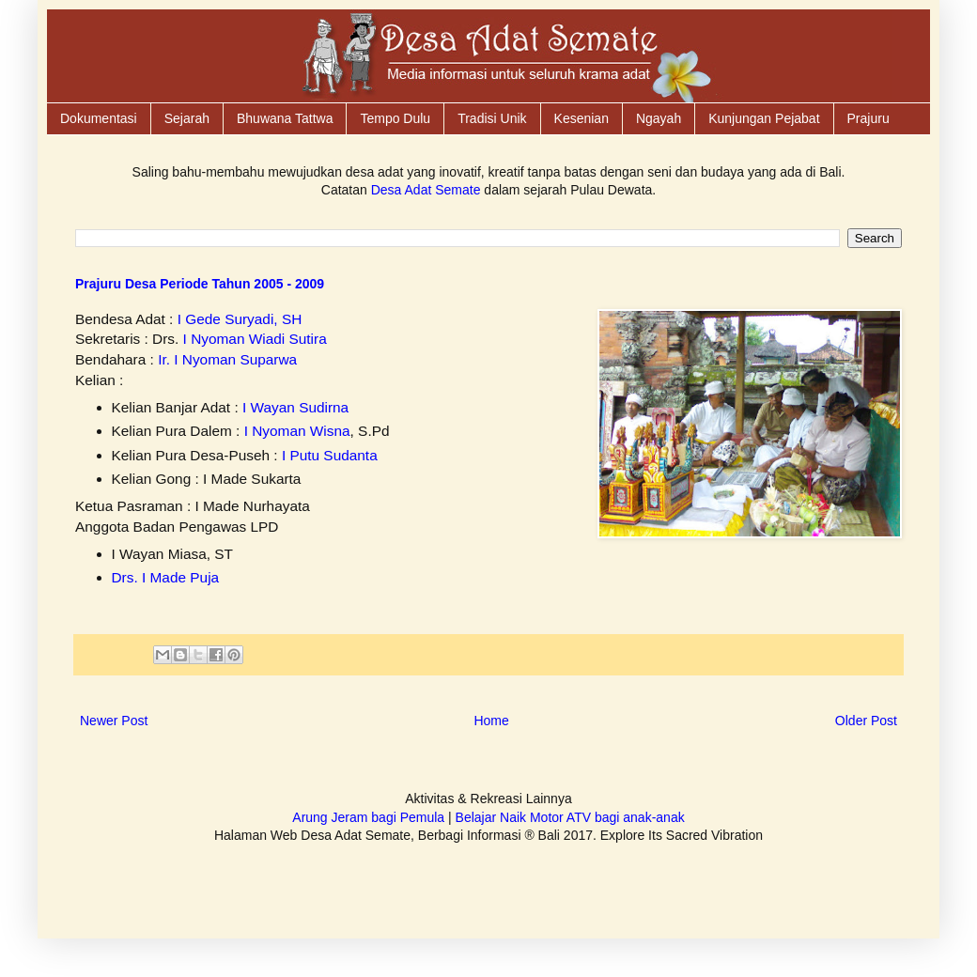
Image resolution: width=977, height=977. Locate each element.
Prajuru (868, 118)
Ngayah (658, 118)
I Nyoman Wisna (297, 431)
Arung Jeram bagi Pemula (368, 817)
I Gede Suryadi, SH (240, 319)
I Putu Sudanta (330, 455)
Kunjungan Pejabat (763, 118)
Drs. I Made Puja (166, 577)
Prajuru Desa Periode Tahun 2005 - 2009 (199, 283)
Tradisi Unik (491, 118)
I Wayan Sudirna (295, 407)
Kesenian (581, 118)
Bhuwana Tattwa (285, 118)
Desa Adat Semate (426, 189)
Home (490, 720)
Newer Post (113, 720)
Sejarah (186, 118)
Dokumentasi (98, 118)
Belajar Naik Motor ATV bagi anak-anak (570, 817)
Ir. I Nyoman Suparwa (227, 359)
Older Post (866, 720)
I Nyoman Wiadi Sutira (255, 339)
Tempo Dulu (395, 118)
